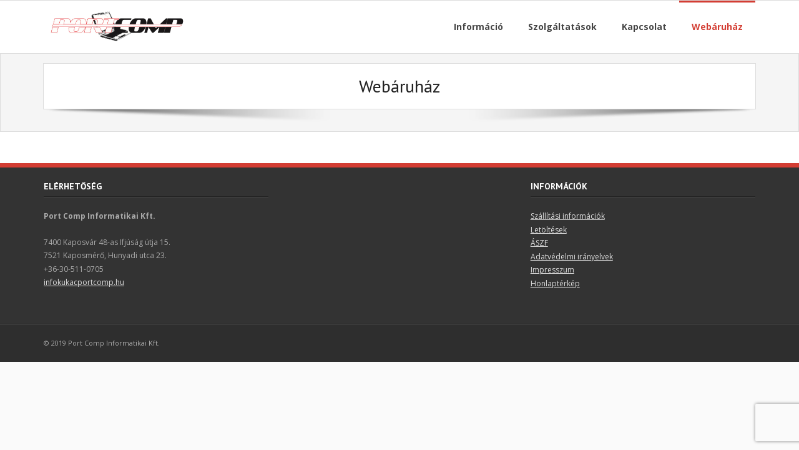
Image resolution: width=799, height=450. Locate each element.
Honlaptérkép (555, 283)
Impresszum (552, 269)
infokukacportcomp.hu (84, 282)
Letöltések (549, 229)
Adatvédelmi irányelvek (572, 256)
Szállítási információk (568, 216)
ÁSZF (539, 243)
